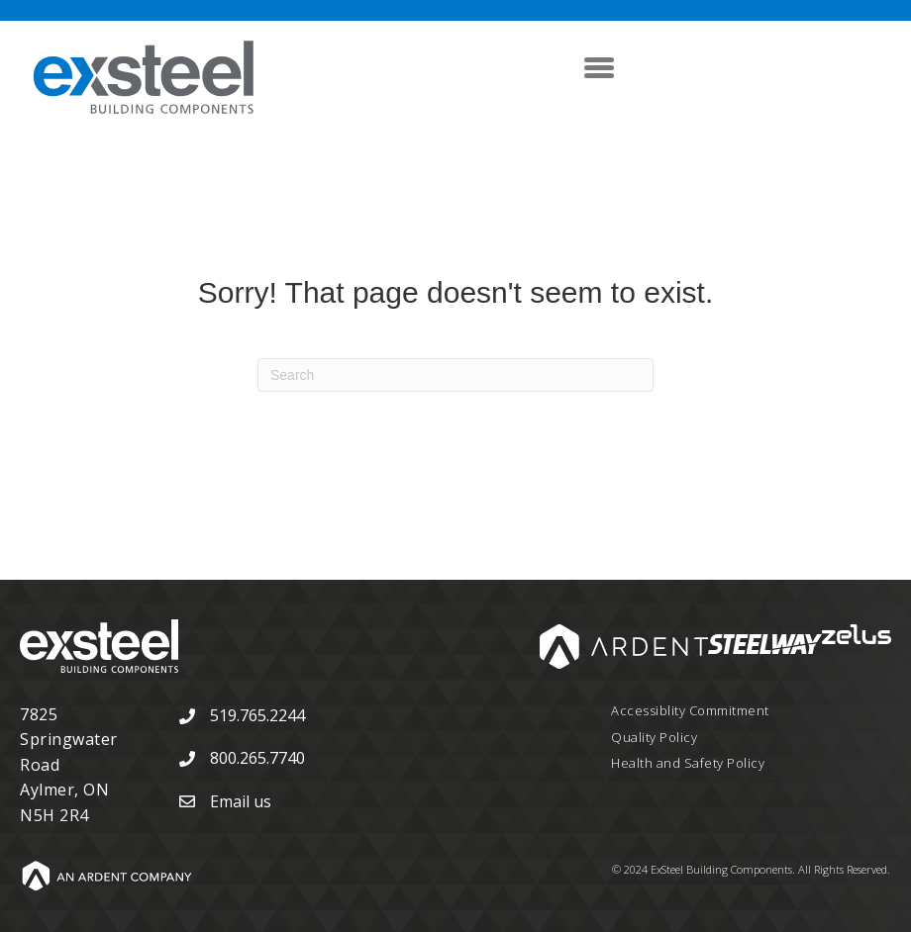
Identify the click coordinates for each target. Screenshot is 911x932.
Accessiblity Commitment (690, 710)
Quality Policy (654, 737)
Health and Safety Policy (687, 763)
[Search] (455, 375)
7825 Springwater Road (69, 739)
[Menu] (599, 67)
